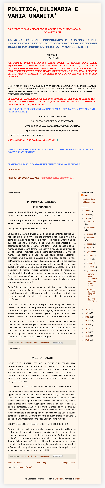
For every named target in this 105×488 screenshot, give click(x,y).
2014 (86, 340)
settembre (91, 238)
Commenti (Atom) (24, 467)
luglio (89, 248)
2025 (86, 211)
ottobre (90, 234)
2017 (86, 328)
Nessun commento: (42, 343)
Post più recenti (15, 462)
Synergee (59, 479)
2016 (86, 332)
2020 (86, 317)
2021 (86, 313)
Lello (85, 196)
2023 (86, 218)
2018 (86, 325)
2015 (86, 336)
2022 (86, 309)
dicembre (91, 222)
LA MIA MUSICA (15, 170)
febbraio (90, 267)
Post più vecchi (68, 462)
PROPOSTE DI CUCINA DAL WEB (23, 178)
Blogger (78, 479)
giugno (90, 251)
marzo (90, 263)
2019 (86, 321)
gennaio (90, 271)
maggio (90, 255)
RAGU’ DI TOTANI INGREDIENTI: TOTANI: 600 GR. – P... (91, 296)
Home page (42, 462)
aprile (89, 259)
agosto (90, 244)
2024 (86, 214)
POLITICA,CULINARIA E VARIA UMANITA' (43, 12)
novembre (91, 228)
